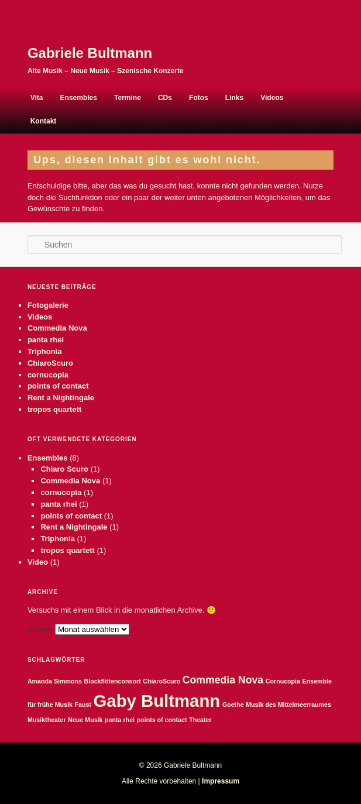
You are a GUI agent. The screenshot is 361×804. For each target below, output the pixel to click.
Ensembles (78, 98)
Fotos (198, 98)
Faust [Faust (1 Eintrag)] (82, 704)
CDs (165, 98)
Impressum (220, 781)
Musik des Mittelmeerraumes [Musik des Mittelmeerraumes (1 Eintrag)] (288, 704)
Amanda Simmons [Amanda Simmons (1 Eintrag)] (54, 681)
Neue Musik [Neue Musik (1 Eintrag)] (85, 719)
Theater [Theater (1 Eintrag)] (200, 719)
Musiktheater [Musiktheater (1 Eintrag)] (46, 719)
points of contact (58, 386)
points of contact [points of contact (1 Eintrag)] (162, 719)
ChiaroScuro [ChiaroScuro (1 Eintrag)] (161, 681)
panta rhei (45, 339)
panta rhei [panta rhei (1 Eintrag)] (120, 719)
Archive (40, 629)
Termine (127, 98)
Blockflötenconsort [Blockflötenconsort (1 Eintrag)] (112, 681)
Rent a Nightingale (60, 397)
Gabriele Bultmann (89, 53)
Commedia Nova (57, 328)
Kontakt (43, 121)
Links (234, 98)
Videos (271, 98)
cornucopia (47, 374)
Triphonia (44, 351)
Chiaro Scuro (64, 469)
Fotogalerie (47, 305)
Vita (36, 98)
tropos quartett (54, 409)
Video (37, 562)
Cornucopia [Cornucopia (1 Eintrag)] (283, 681)
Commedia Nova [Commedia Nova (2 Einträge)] (223, 680)
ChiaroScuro (50, 363)
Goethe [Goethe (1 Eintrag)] (233, 704)
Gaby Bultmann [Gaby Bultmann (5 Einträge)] (157, 700)
